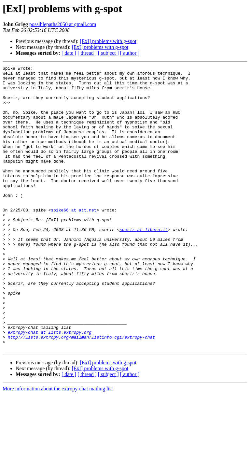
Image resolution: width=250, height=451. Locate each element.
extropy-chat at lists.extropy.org (49, 386)
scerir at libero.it (143, 263)
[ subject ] (108, 53)
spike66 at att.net (73, 239)
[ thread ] (87, 53)
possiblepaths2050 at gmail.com (62, 24)
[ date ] (69, 53)
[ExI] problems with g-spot (108, 41)
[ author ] (130, 53)
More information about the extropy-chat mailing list (58, 445)
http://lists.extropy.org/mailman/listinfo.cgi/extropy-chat (81, 392)
